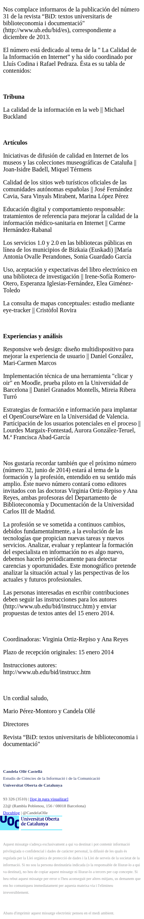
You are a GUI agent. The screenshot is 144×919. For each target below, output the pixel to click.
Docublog (11, 812)
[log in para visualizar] (49, 799)
